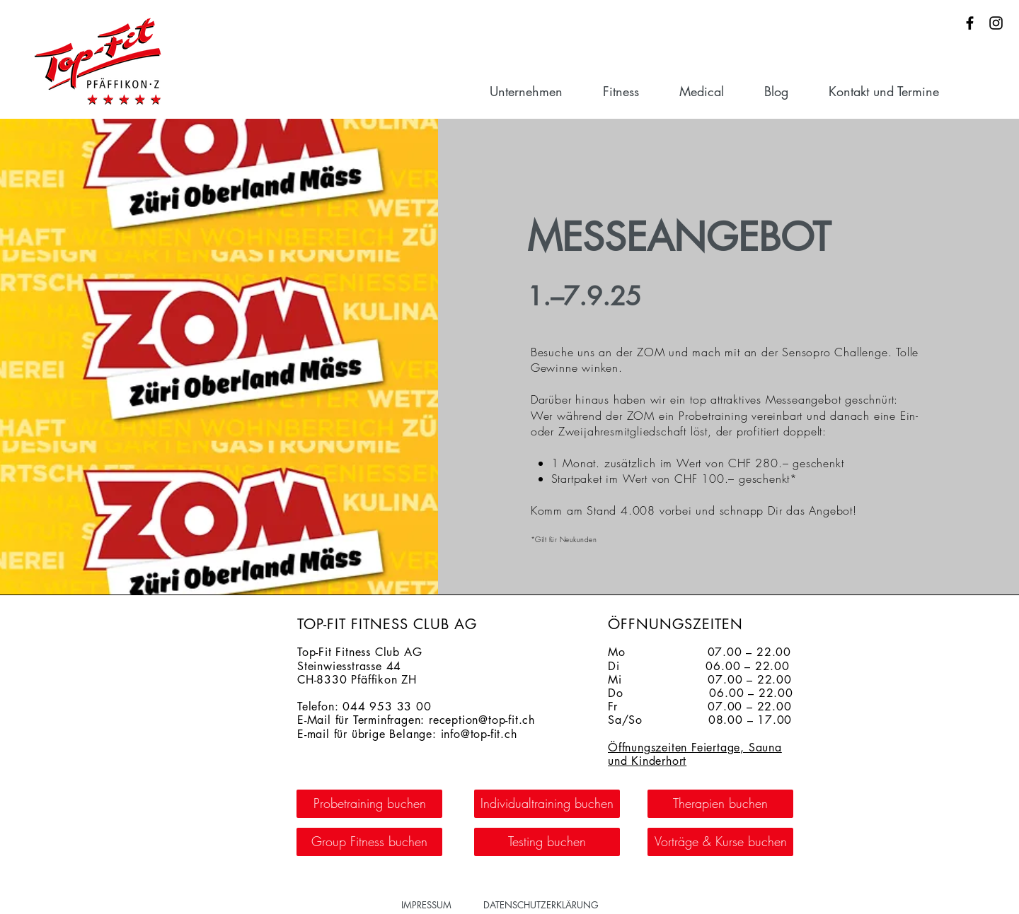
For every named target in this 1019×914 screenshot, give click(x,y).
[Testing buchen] (547, 842)
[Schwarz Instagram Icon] (996, 23)
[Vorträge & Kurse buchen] (720, 842)
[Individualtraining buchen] (547, 804)
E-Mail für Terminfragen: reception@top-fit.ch (416, 720)
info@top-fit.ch (479, 734)
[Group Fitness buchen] (369, 842)
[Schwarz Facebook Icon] (970, 23)
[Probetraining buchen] (369, 804)
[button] (539, 91)
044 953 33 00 (386, 706)
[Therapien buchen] (720, 804)
